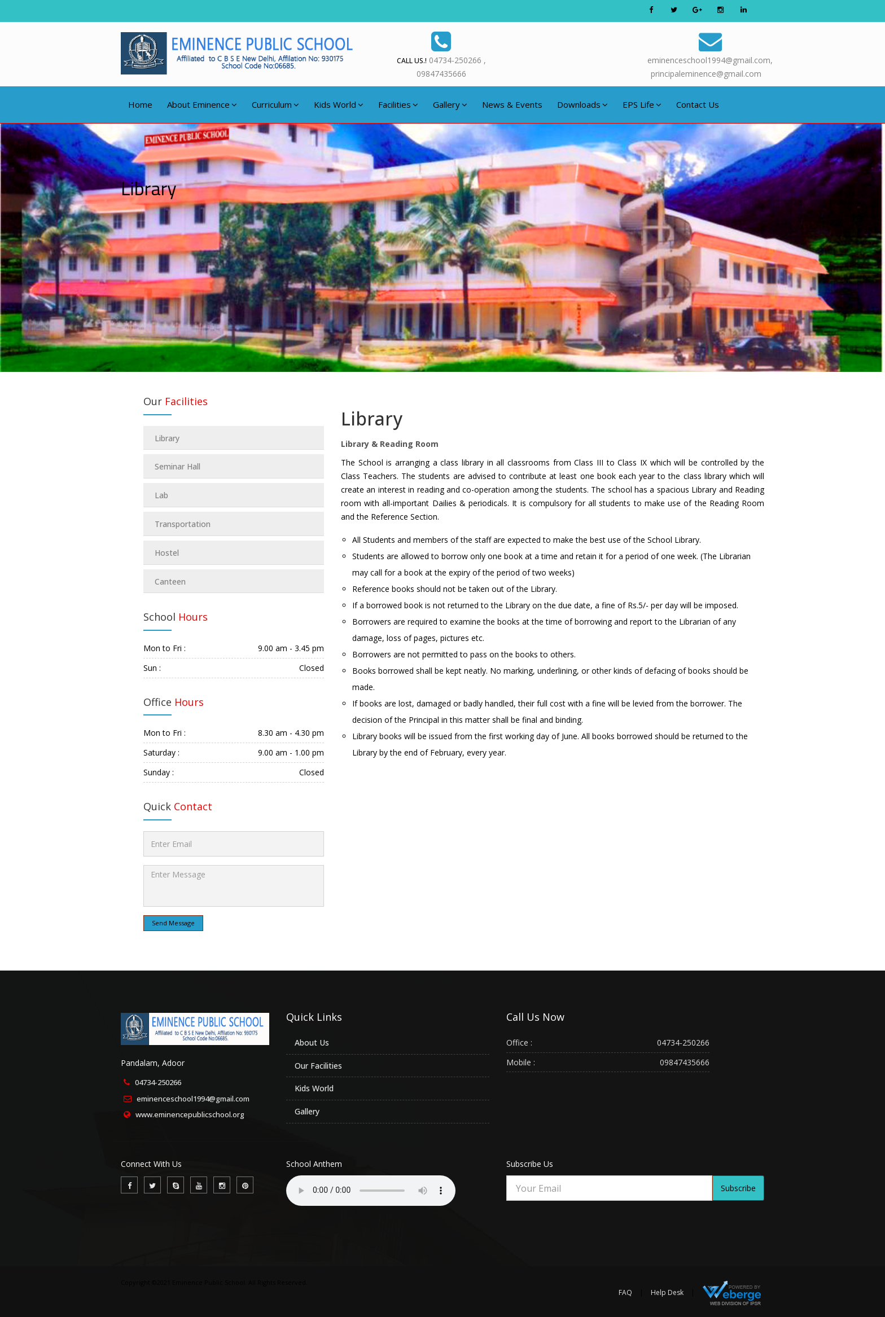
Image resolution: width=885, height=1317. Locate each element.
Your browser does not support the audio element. (370, 1190)
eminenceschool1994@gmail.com (193, 1099)
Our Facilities (318, 1065)
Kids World (338, 104)
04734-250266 (158, 1082)
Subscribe (738, 1188)
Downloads (582, 104)
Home (140, 104)
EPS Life (642, 104)
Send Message (173, 923)
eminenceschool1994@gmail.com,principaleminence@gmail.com (710, 53)
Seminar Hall (177, 466)
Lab (161, 495)
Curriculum (275, 104)
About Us (312, 1042)
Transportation (183, 524)
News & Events (512, 104)
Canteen (170, 581)
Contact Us (697, 104)
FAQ (625, 1292)
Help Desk (667, 1292)
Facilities (398, 104)
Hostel (167, 552)
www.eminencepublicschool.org (189, 1114)
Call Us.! (412, 60)
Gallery (450, 104)
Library (371, 418)
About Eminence (202, 104)
